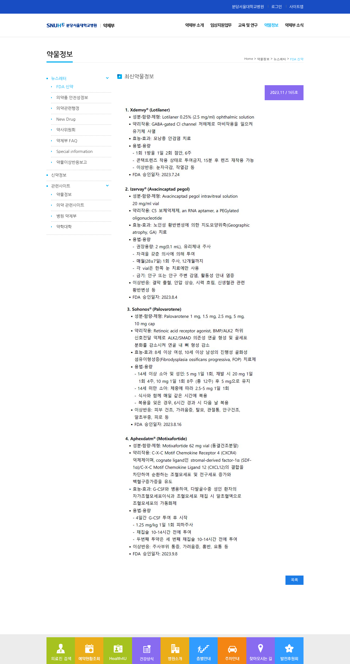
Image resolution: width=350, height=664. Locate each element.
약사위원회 (65, 130)
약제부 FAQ (66, 141)
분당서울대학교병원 (248, 6)
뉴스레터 (58, 78)
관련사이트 (60, 186)
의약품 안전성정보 (72, 98)
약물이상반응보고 (71, 162)
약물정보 (64, 194)
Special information (74, 151)
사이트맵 (296, 6)
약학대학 (64, 227)
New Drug (65, 119)
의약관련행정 (67, 108)
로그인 (276, 6)
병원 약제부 (66, 216)
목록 (294, 580)
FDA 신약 (64, 87)
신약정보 (58, 175)
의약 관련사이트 (70, 205)
